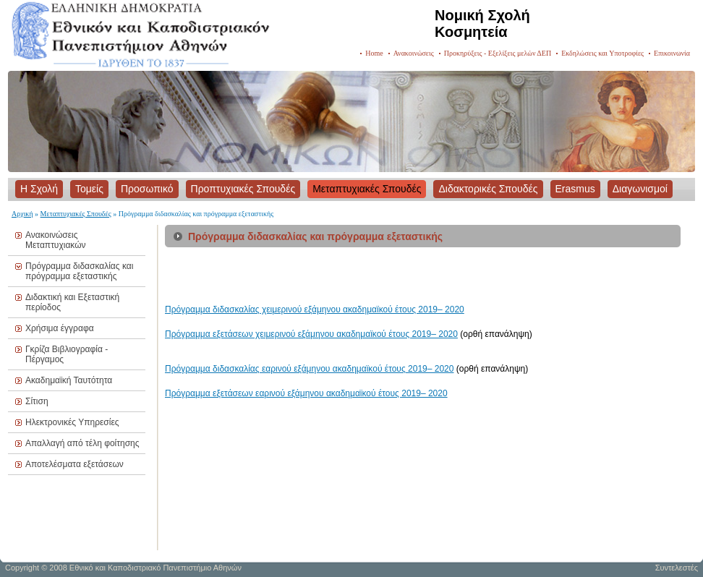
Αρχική (22, 214)
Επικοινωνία (672, 53)
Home (374, 53)
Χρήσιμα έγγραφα (59, 328)
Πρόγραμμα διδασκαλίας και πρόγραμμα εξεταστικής (79, 271)
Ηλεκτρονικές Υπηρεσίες (72, 422)
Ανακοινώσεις (413, 53)
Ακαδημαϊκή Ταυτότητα (68, 380)
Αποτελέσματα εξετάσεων (74, 464)
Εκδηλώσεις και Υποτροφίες (602, 53)
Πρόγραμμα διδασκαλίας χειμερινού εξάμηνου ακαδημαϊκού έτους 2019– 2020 (314, 309)
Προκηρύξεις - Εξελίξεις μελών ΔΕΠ (497, 53)
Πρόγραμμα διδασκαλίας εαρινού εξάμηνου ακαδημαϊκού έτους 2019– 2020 (309, 369)
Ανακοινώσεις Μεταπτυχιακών (55, 240)
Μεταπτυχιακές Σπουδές (76, 214)
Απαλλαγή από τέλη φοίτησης (82, 443)
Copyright (22, 567)
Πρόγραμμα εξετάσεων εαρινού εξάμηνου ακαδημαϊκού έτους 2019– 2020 (306, 393)
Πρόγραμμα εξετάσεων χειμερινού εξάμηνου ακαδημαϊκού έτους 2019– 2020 (311, 334)
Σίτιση (36, 401)
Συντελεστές (676, 567)
